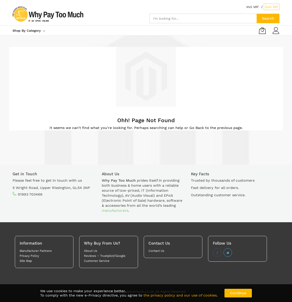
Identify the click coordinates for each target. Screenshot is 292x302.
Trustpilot (107, 256)
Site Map (26, 261)
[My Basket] (262, 30)
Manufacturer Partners (36, 251)
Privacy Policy (29, 256)
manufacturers (115, 210)
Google (120, 256)
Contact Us (156, 251)
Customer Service (97, 261)
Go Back (196, 128)
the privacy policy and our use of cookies (180, 295)
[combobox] (203, 18)
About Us (90, 251)
